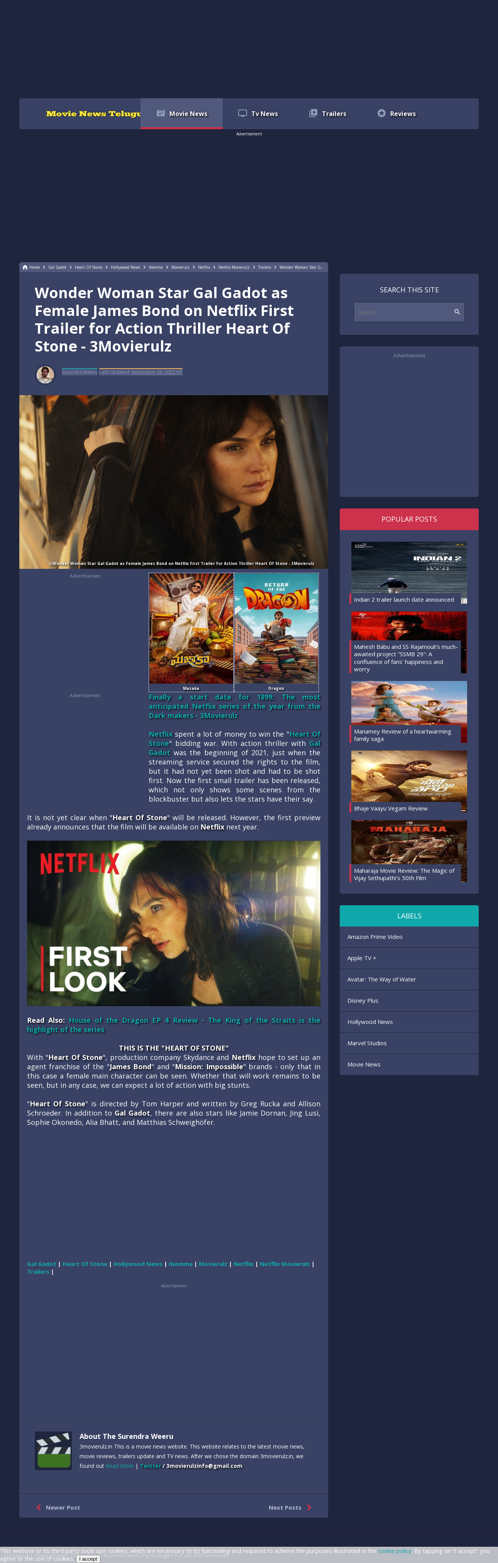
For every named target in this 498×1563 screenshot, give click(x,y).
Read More (120, 1465)
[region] (249, 48)
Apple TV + (361, 958)
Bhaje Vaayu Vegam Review (391, 808)
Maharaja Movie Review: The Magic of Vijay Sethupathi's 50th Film (404, 874)
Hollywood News (370, 1022)
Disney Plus (362, 1000)
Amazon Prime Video (375, 936)
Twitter (150, 1465)
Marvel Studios (367, 1043)
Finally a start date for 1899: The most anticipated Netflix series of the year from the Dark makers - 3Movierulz (234, 706)
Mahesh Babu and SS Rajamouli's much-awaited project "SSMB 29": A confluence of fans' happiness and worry (406, 658)
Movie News (364, 1064)
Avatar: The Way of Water (381, 979)
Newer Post (56, 1508)
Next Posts (292, 1508)
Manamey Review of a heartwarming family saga (402, 735)
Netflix (161, 734)
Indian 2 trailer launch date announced (404, 599)
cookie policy (395, 1550)
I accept (88, 1559)
